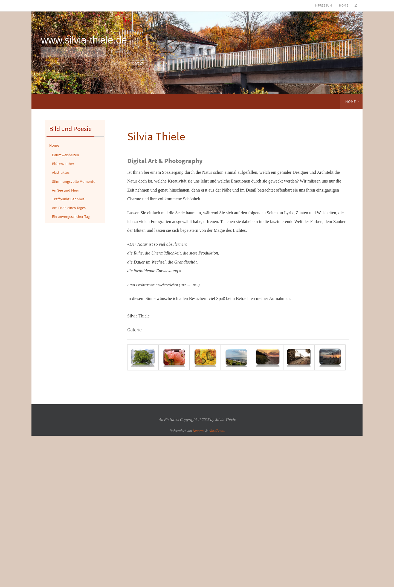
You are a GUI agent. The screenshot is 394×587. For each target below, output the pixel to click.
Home (343, 5)
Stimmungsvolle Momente (73, 181)
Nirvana (198, 430)
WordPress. (216, 430)
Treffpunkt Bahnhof (68, 198)
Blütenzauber (63, 163)
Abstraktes (60, 172)
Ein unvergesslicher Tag (71, 216)
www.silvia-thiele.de (84, 40)
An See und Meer (65, 190)
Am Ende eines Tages (69, 207)
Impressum (323, 5)
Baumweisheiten (65, 154)
